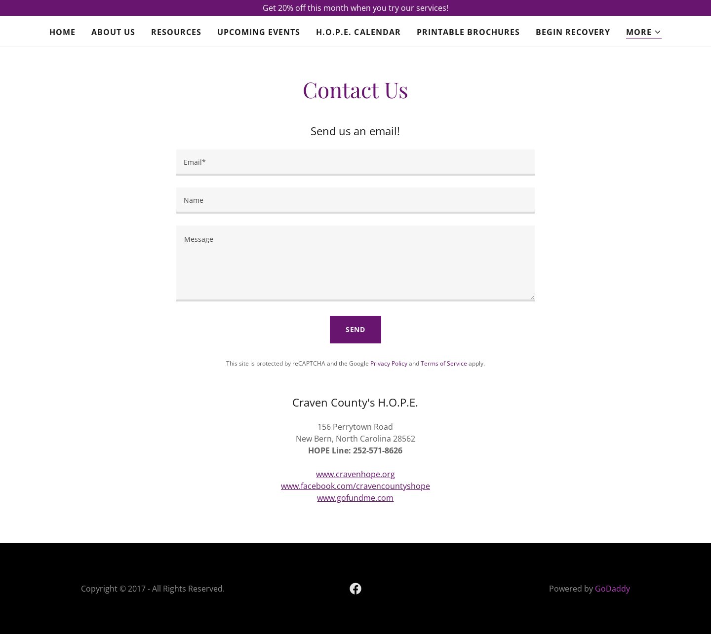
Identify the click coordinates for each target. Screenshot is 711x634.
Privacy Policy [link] (388, 363)
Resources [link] (176, 32)
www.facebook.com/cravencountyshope (355, 486)
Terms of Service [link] (444, 363)
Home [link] (62, 32)
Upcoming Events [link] (258, 32)
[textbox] (355, 162)
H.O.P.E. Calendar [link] (358, 32)
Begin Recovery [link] (573, 32)
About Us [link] (113, 32)
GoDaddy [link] (612, 588)
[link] (355, 588)
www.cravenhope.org (355, 474)
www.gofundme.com (355, 497)
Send (356, 329)
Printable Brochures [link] (468, 32)
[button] (644, 32)
